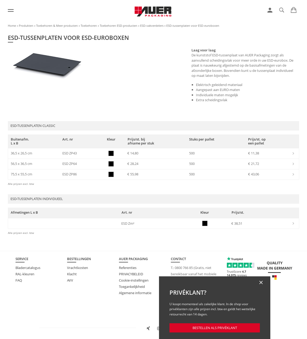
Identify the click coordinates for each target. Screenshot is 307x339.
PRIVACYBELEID (131, 274)
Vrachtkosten (77, 267)
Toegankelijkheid (132, 286)
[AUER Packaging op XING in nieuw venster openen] (148, 328)
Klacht (72, 274)
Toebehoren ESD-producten (118, 26)
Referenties (127, 267)
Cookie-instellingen (134, 280)
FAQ (18, 280)
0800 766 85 (184, 267)
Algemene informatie (135, 292)
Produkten (26, 26)
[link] (270, 10)
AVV (70, 280)
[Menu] (11, 10)
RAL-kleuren (24, 274)
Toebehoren (89, 26)
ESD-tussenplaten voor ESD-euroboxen (192, 26)
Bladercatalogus (27, 267)
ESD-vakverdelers (151, 26)
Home (12, 26)
